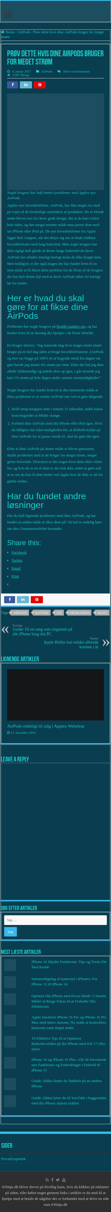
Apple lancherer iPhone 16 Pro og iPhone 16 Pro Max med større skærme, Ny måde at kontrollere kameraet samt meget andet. (68, 1022)
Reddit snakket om (71, 326)
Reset (102, 612)
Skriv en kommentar (76, 71)
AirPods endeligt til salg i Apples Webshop (45, 725)
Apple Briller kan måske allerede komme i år (68, 642)
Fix (59, 612)
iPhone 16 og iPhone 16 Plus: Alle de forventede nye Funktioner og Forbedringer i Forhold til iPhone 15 (68, 1064)
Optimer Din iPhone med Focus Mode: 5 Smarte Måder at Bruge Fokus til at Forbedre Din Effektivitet (68, 1001)
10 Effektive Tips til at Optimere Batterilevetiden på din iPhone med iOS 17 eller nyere (68, 1043)
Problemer (79, 612)
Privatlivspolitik (14, 1159)
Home (8, 32)
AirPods (24, 32)
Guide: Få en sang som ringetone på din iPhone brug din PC (43, 630)
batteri (42, 612)
